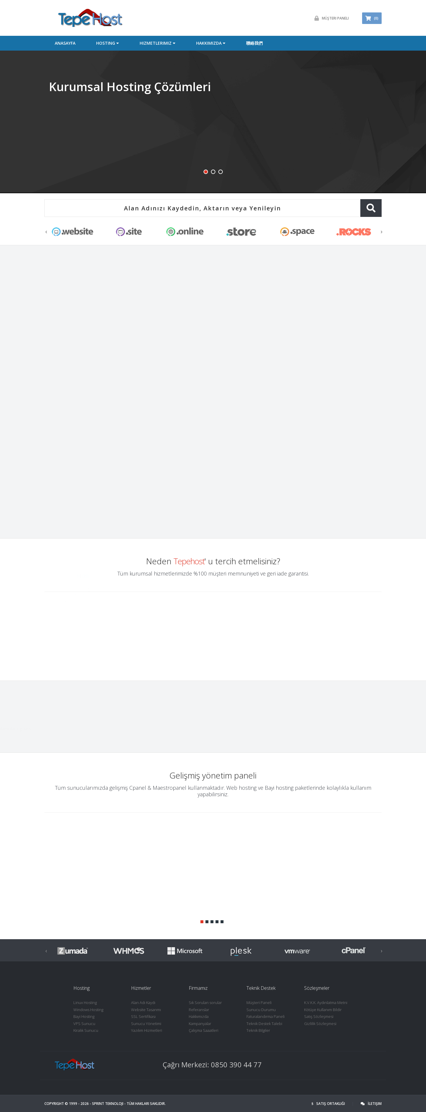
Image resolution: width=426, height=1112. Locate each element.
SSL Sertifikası (143, 1016)
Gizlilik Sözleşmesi (320, 1023)
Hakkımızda (199, 1016)
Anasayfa (65, 43)
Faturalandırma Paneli (265, 1016)
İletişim (371, 1103)
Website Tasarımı (146, 1009)
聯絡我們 (254, 43)
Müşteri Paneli (330, 18)
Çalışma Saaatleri (203, 1030)
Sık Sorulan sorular (205, 1002)
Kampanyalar (200, 1023)
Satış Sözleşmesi (318, 1016)
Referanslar (199, 1009)
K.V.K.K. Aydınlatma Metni (325, 1002)
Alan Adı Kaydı (143, 1002)
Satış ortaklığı (328, 1103)
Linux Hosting (85, 1002)
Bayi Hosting (83, 1016)
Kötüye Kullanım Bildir (323, 1009)
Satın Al (50, 386)
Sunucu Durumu (261, 1009)
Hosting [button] (107, 43)
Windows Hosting (88, 1009)
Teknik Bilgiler (258, 1030)
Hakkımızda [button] (210, 43)
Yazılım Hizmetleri (146, 1030)
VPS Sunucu (84, 1023)
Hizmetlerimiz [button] (157, 43)
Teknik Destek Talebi (264, 1023)
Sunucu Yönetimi (146, 1023)
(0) (371, 18)
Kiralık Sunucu (85, 1030)
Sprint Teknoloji (107, 1103)
